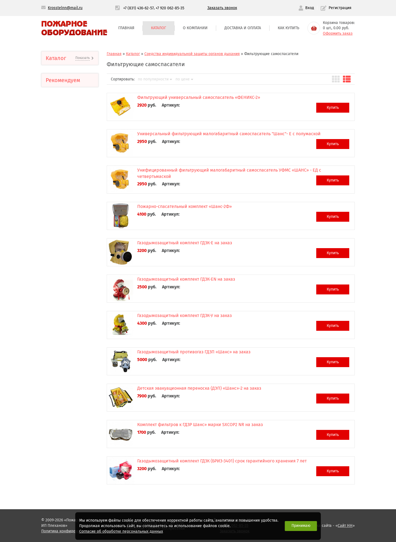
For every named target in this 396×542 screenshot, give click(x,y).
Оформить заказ (338, 33)
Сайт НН (345, 525)
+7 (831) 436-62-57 (138, 8)
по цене (184, 79)
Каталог (158, 28)
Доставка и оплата (242, 28)
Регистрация (336, 8)
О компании (195, 28)
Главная (126, 28)
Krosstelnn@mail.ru (65, 8)
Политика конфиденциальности (69, 531)
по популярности (155, 79)
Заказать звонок (222, 8)
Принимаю (301, 525)
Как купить (288, 28)
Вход (306, 8)
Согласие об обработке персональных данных (121, 531)
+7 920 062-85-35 (170, 8)
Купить (333, 107)
